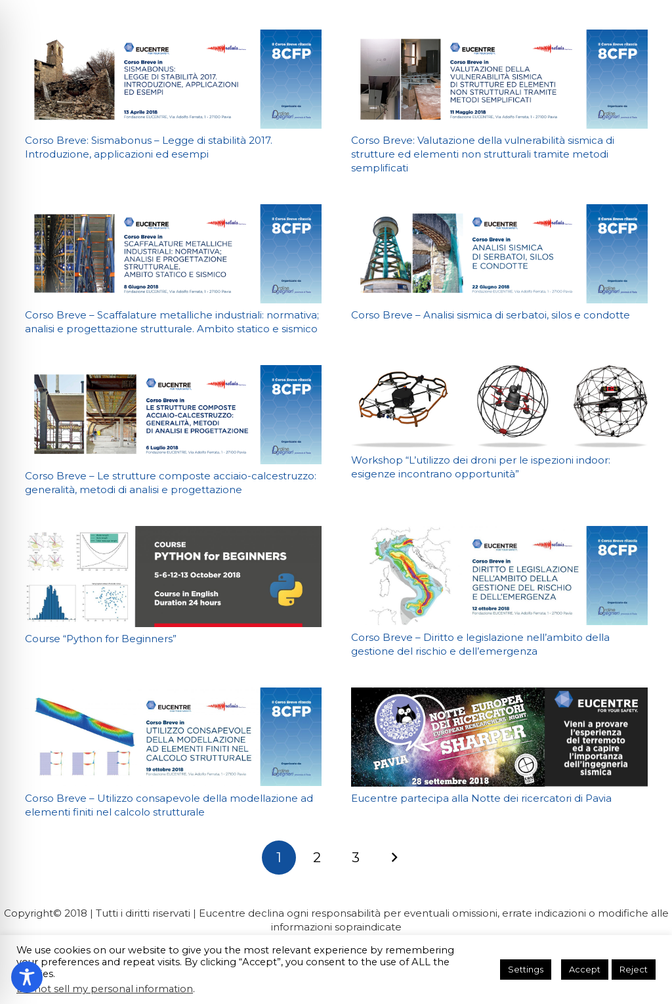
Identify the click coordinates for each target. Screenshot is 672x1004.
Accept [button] (584, 969)
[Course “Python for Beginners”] (173, 576)
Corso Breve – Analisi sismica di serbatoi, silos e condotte (490, 315)
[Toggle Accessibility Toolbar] (27, 977)
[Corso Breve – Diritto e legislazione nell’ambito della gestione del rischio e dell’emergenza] (499, 575)
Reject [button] (634, 969)
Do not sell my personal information (104, 989)
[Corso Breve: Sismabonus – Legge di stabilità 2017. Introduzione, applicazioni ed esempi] (173, 79)
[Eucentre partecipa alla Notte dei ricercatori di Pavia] (499, 737)
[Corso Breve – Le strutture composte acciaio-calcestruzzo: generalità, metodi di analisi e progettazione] (173, 414)
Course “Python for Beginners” (101, 638)
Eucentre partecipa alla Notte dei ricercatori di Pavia (481, 798)
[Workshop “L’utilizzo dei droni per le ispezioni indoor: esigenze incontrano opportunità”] (499, 406)
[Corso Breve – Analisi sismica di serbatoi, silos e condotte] (499, 253)
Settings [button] (525, 969)
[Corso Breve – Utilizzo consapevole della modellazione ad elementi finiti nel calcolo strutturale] (173, 737)
